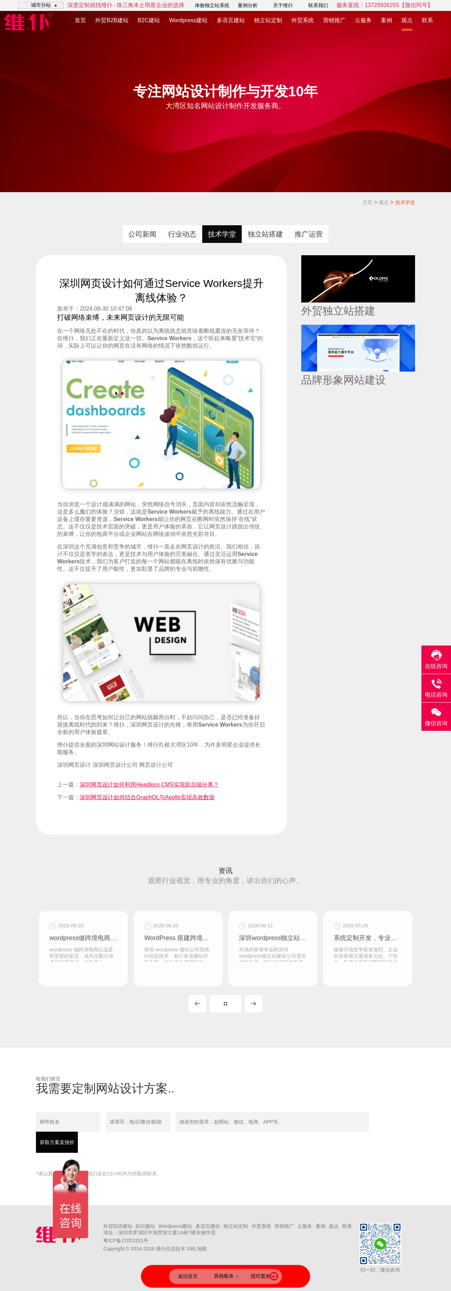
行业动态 (182, 234)
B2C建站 (149, 20)
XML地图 (197, 1249)
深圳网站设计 (113, 745)
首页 (80, 20)
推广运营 (309, 234)
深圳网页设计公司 (115, 765)
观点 (407, 20)
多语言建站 (231, 20)
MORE (225, 1003)
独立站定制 (268, 20)
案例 (386, 20)
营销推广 (334, 20)
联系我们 (318, 5)
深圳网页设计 (74, 765)
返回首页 (188, 1276)
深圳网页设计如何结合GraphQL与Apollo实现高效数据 (147, 797)
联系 (427, 20)
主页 (367, 202)
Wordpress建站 (188, 20)
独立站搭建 (265, 234)
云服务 (363, 20)
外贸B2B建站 (111, 20)
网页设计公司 (156, 765)
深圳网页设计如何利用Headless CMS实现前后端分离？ (149, 785)
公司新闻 (142, 234)
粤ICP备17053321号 (125, 1240)
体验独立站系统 (212, 5)
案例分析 (248, 5)
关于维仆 (283, 5)
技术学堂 (405, 202)
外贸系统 (302, 20)
